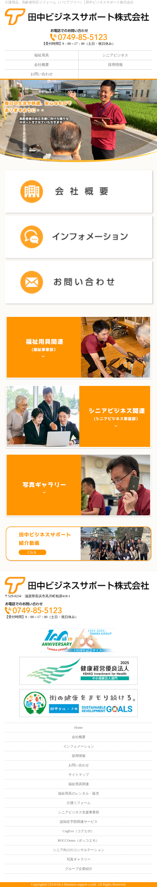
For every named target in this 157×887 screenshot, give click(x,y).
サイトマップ (78, 775)
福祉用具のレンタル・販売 (78, 793)
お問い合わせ (41, 74)
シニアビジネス (115, 55)
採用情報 (115, 64)
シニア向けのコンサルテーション (78, 850)
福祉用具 (41, 55)
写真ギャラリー (79, 859)
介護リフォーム (79, 803)
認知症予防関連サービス (78, 822)
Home (78, 728)
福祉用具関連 (78, 784)
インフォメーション (78, 746)
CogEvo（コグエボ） (78, 831)
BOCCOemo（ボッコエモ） (78, 841)
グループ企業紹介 (78, 869)
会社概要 (41, 64)
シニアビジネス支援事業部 (78, 812)
